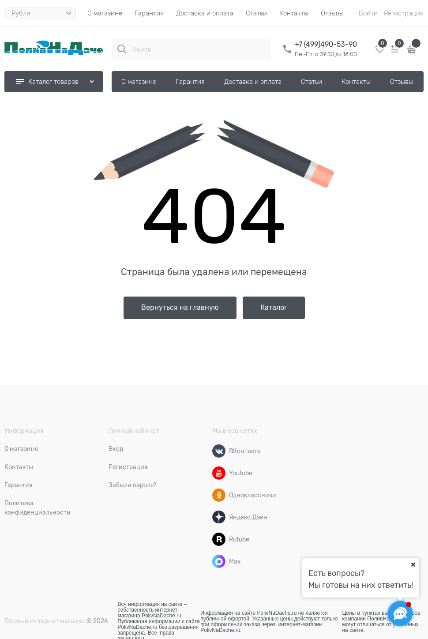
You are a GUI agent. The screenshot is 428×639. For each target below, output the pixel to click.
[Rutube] (218, 539)
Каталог (273, 308)
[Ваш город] (413, 564)
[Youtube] (218, 473)
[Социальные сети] (400, 613)
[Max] (218, 561)
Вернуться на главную (180, 308)
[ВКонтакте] (218, 451)
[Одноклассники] (218, 495)
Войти (368, 13)
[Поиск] (122, 49)
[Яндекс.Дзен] (218, 517)
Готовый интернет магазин (44, 620)
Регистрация (404, 13)
